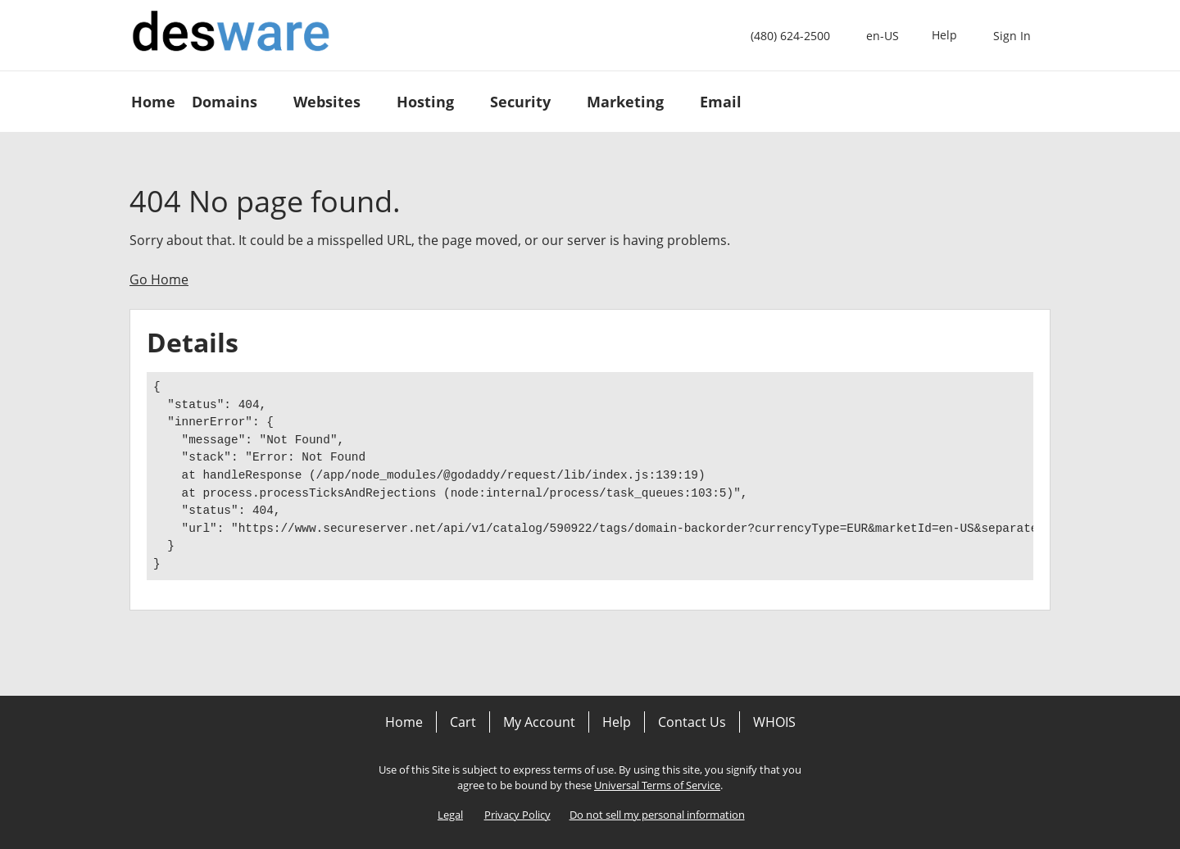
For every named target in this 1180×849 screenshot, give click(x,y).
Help (616, 722)
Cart (463, 722)
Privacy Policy (517, 814)
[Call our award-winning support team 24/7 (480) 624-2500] (944, 35)
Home (404, 722)
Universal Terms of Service (657, 785)
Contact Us (692, 722)
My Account (539, 722)
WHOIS (774, 722)
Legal (450, 814)
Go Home (158, 279)
